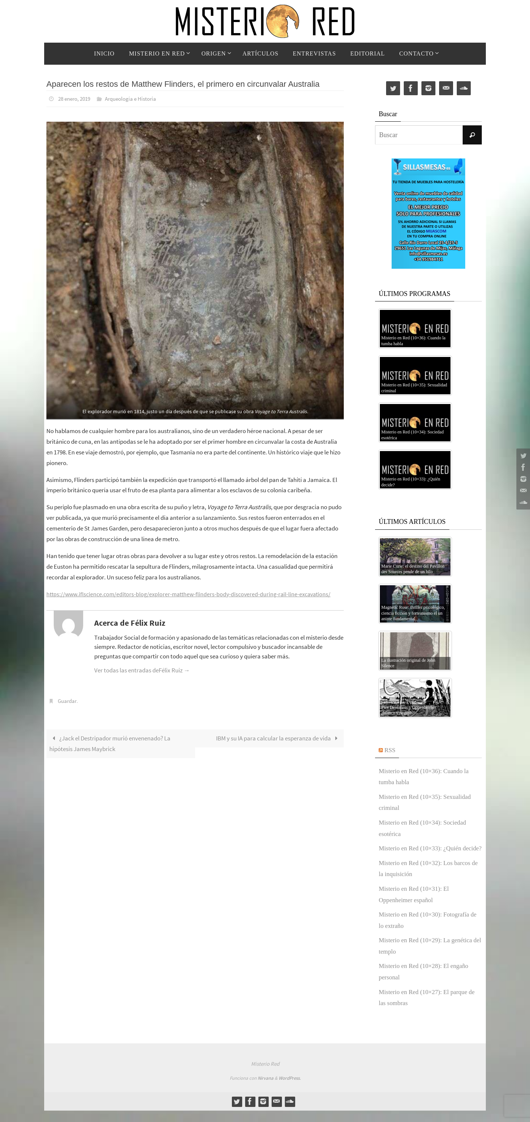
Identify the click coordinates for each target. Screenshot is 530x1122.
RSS (390, 750)
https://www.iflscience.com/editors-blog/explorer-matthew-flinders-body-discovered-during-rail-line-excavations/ (193, 594)
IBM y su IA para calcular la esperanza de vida (278, 737)
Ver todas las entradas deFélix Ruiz (142, 670)
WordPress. (290, 1089)
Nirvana (265, 1089)
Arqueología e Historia (136, 98)
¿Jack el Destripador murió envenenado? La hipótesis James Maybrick (109, 743)
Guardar (68, 700)
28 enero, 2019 (76, 98)
